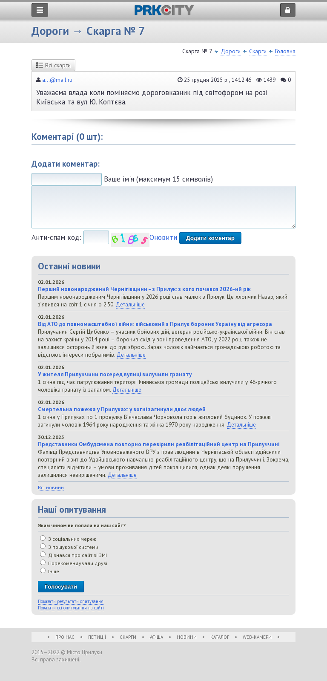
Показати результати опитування (70, 601)
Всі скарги (53, 65)
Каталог (219, 637)
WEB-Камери (257, 637)
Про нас (65, 637)
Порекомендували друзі (73, 563)
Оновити (163, 237)
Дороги (231, 51)
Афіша (156, 637)
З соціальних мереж (68, 539)
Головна (285, 51)
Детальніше (130, 304)
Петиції (97, 637)
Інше (49, 571)
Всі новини (51, 487)
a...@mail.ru (57, 80)
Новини (187, 637)
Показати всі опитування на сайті (71, 608)
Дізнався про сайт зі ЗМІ (73, 555)
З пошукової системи (69, 547)
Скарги (258, 51)
